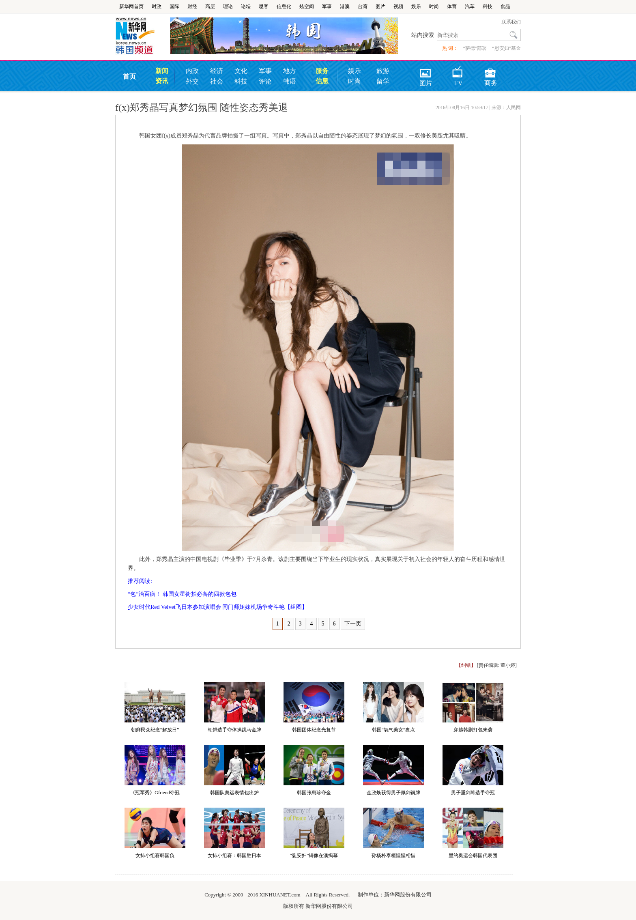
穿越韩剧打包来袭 (472, 730)
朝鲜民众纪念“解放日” (155, 730)
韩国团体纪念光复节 (314, 730)
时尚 (434, 6)
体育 (452, 6)
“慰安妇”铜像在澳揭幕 (314, 855)
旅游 (382, 70)
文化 (240, 70)
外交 (192, 81)
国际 (174, 6)
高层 (210, 6)
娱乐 (416, 6)
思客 (264, 6)
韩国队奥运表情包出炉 (234, 792)
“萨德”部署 (475, 48)
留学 (382, 81)
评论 (265, 81)
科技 (487, 6)
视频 (398, 6)
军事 (327, 6)
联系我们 (511, 22)
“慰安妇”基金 (506, 48)
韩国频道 (142, 36)
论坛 (246, 6)
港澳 (345, 6)
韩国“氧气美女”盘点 (393, 730)
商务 (490, 70)
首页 (129, 76)
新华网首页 (131, 6)
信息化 (284, 6)
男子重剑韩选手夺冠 (473, 792)
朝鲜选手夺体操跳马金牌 (234, 730)
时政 (156, 6)
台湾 (362, 6)
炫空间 (306, 6)
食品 (505, 6)
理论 (228, 6)
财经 (192, 6)
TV (458, 70)
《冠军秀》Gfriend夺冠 (154, 792)
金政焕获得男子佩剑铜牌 (393, 792)
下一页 (352, 624)
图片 (380, 6)
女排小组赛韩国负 (154, 855)
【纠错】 (466, 665)
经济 (216, 70)
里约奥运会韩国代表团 (473, 855)
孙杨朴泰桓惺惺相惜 (393, 855)
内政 (192, 70)
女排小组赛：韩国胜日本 (234, 855)
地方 (289, 70)
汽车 (470, 6)
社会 (216, 81)
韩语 (289, 81)
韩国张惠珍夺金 (314, 792)
